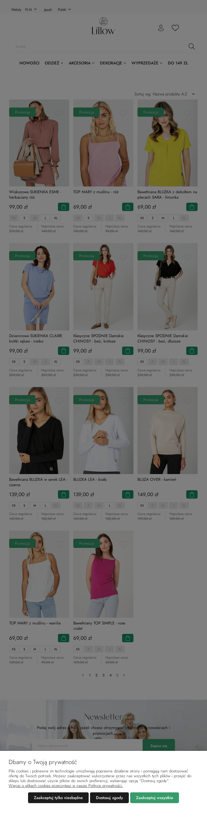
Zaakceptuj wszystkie (154, 798)
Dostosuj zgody (109, 798)
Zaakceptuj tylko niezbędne (58, 798)
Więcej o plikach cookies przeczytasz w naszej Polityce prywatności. (66, 786)
